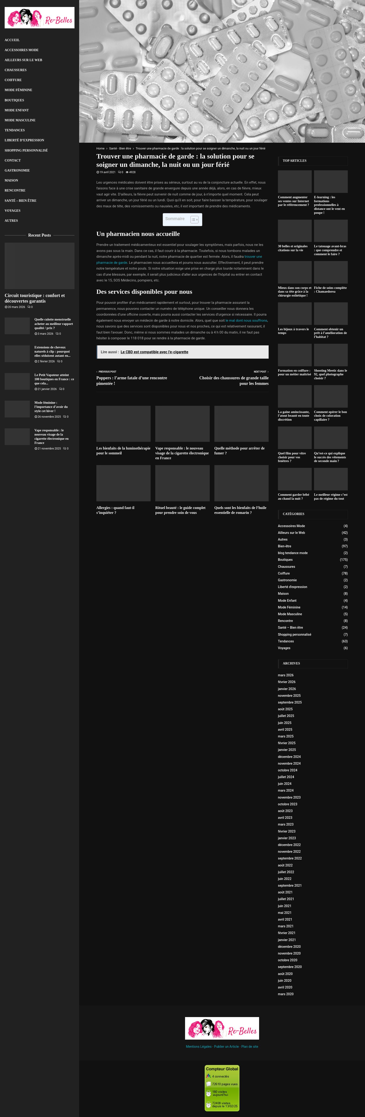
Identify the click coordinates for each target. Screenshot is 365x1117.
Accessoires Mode (22, 50)
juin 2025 (284, 723)
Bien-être (284, 546)
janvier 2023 (287, 838)
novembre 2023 (289, 797)
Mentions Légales (199, 1046)
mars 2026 (286, 675)
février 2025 (286, 743)
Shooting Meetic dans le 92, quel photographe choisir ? (330, 374)
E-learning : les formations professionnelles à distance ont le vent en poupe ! (329, 205)
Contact (13, 160)
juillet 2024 (286, 777)
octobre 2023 (287, 804)
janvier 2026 (287, 689)
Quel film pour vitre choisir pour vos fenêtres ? (292, 457)
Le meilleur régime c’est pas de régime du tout (331, 496)
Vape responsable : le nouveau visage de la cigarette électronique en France (182, 453)
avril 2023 (285, 818)
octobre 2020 (287, 960)
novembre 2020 (289, 953)
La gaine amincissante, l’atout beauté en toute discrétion (294, 416)
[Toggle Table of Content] (192, 220)
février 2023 (286, 831)
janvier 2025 (287, 750)
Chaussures (16, 70)
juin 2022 (284, 879)
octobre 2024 (287, 770)
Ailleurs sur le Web (23, 60)
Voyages (12, 210)
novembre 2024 (289, 763)
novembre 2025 (289, 695)
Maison (11, 180)
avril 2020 (285, 987)
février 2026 (286, 682)
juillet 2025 (286, 716)
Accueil (12, 40)
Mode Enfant (17, 110)
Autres (11, 220)
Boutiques (14, 100)
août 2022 (285, 865)
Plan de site (249, 1046)
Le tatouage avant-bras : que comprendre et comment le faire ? (330, 250)
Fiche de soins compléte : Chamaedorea (330, 290)
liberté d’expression (24, 140)
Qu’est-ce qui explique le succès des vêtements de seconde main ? (330, 457)
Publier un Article (226, 1046)
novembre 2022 (289, 851)
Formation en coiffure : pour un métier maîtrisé (294, 372)
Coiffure (13, 80)
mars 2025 (286, 736)
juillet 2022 (286, 872)
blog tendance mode (293, 553)
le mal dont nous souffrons (246, 320)
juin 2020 (284, 980)
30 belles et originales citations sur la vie (293, 248)
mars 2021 (286, 926)
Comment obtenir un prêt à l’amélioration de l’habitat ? (330, 333)
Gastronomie (17, 170)
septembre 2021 (290, 885)
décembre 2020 (289, 946)
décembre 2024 (289, 757)
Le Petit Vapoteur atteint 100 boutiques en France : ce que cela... (54, 379)
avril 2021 (285, 919)
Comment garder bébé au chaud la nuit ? (293, 496)
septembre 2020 (290, 967)
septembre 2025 (290, 702)
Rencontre (15, 190)
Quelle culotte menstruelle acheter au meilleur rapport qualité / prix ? (53, 324)
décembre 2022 (289, 845)
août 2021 (285, 892)
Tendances (15, 130)
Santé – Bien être (21, 200)
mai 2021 (285, 913)
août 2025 (285, 709)
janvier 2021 (287, 940)
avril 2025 (285, 729)
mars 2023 (286, 824)
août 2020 (285, 974)
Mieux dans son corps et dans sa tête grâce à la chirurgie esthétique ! (294, 291)
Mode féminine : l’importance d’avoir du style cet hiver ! (51, 407)
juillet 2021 (286, 899)
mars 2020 (286, 994)
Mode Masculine (20, 120)
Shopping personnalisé (26, 150)
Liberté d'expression (292, 587)
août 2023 (285, 811)
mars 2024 (286, 790)
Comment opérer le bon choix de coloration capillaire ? (330, 416)
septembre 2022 (290, 858)
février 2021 (286, 933)
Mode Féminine (18, 90)
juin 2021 (284, 906)
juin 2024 (284, 784)
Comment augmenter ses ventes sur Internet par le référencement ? (293, 201)
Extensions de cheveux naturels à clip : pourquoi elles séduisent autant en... (52, 351)
